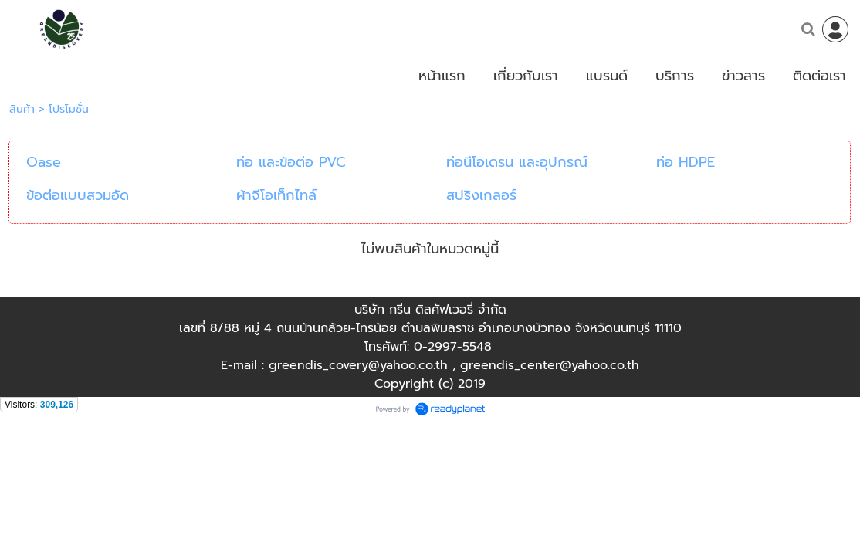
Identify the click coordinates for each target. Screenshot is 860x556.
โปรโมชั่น (69, 109)
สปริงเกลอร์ (481, 195)
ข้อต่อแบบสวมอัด (77, 195)
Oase (43, 162)
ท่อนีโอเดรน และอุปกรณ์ (516, 162)
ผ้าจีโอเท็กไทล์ (276, 195)
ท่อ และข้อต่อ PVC (291, 162)
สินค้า (22, 109)
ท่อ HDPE (685, 162)
